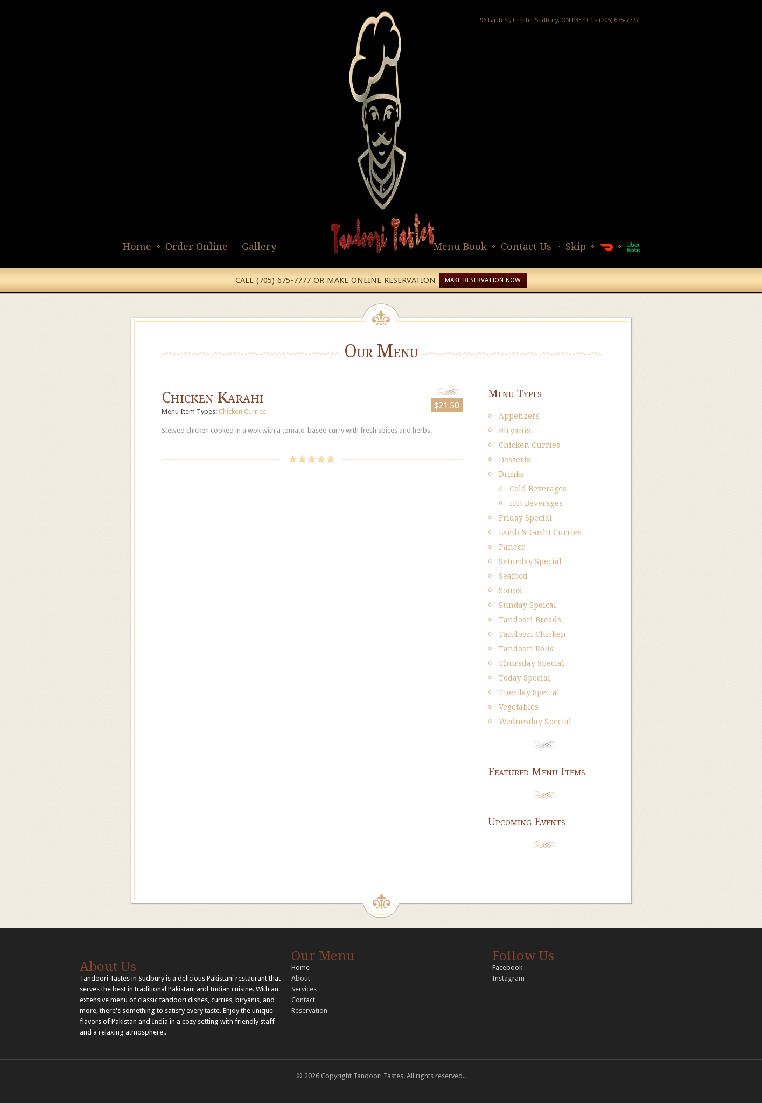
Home (137, 246)
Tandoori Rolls (526, 648)
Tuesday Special (529, 692)
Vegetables (519, 707)
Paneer (512, 547)
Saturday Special (530, 561)
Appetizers (519, 416)
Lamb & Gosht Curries (540, 532)
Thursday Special (531, 663)
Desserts (514, 459)
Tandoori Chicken (532, 634)
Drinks (511, 474)
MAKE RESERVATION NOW (483, 280)
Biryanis (514, 430)
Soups (510, 590)
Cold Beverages (538, 488)
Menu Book (460, 246)
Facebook (507, 967)
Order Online (196, 246)
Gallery (259, 246)
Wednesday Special (535, 721)
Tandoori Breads (530, 619)
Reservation (309, 1011)
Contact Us (526, 246)
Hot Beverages (536, 503)
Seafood (513, 576)
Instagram (508, 978)
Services (304, 989)
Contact (303, 1000)
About (300, 978)
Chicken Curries (242, 411)
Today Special (524, 678)
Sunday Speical (527, 605)
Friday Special (525, 518)
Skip (575, 246)
